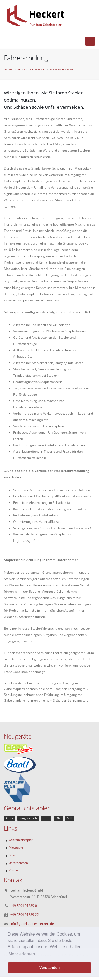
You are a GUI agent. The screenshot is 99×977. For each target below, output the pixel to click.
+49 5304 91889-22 (24, 914)
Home (8, 69)
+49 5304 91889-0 (23, 905)
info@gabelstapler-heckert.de (32, 923)
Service (13, 855)
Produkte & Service (31, 69)
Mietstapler (16, 847)
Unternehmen (18, 863)
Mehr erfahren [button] (21, 954)
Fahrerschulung (61, 69)
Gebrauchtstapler (21, 840)
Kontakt (14, 870)
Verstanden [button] (49, 967)
